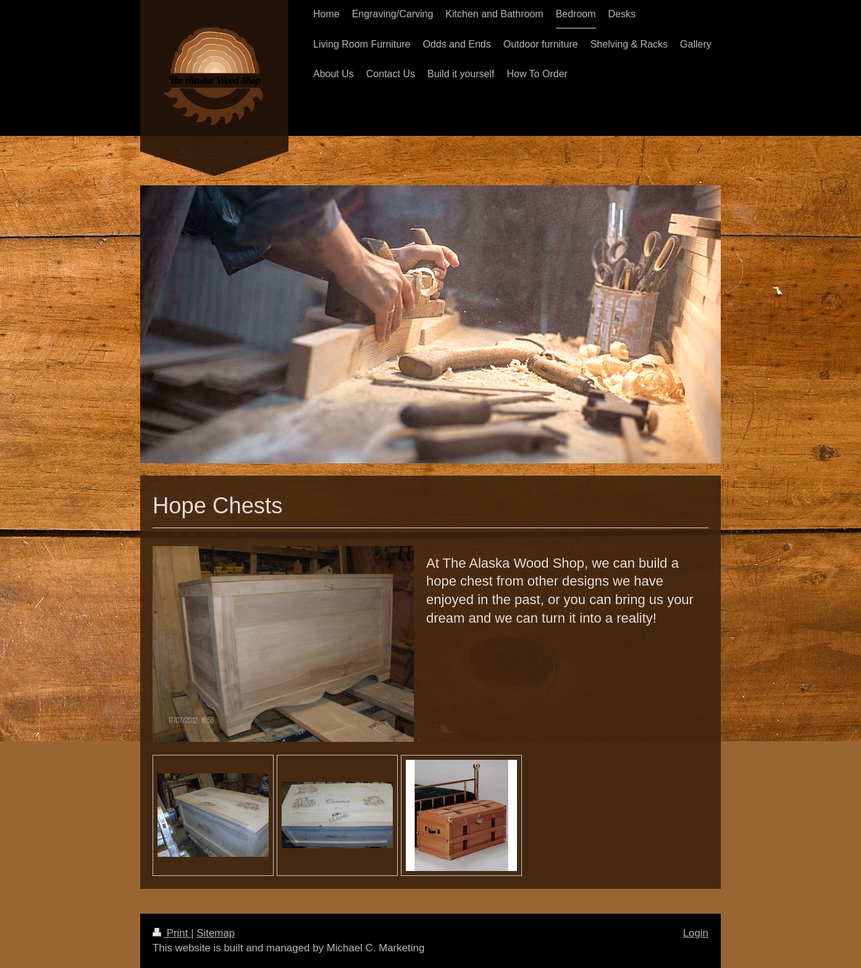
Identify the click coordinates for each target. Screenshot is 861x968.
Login (695, 933)
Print (172, 933)
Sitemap (215, 933)
